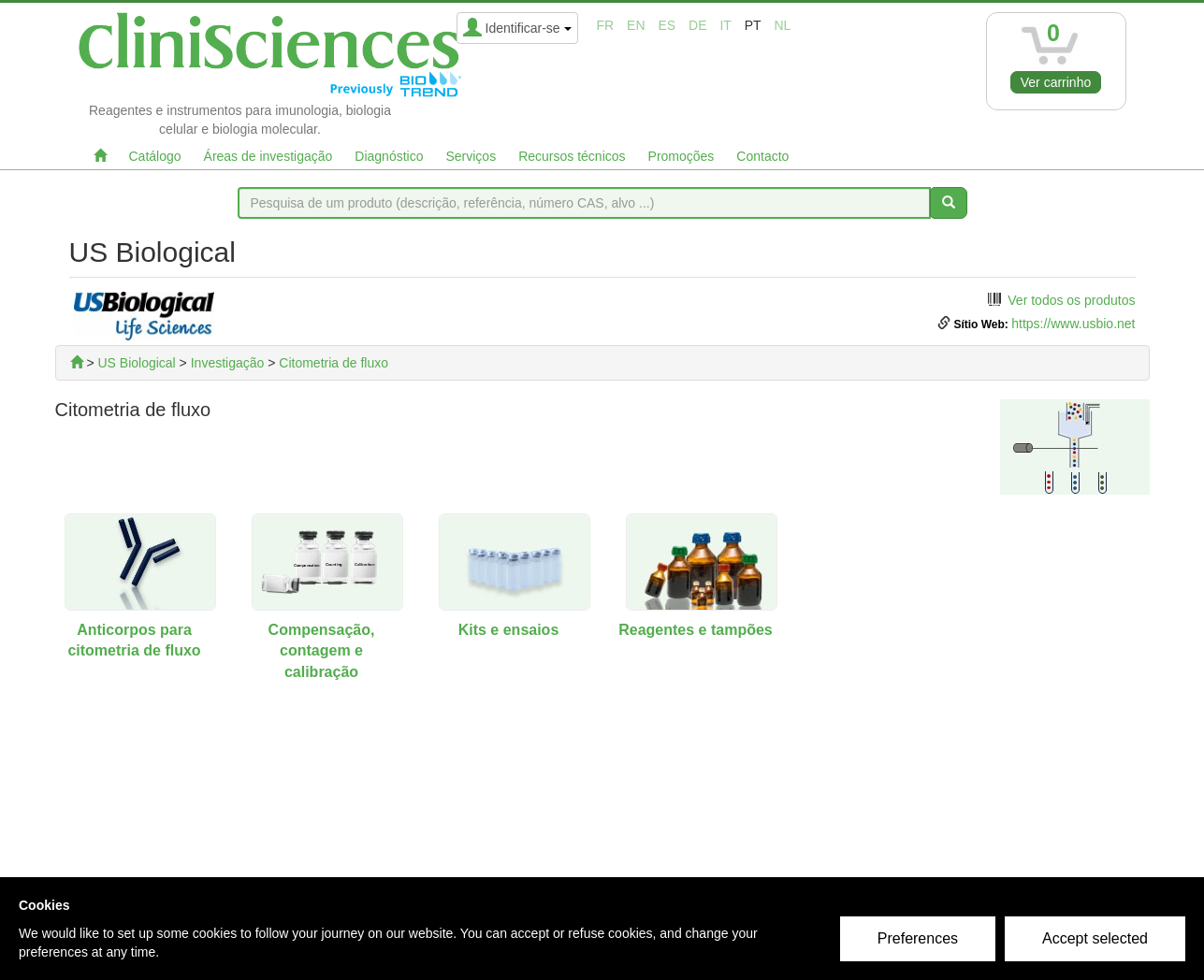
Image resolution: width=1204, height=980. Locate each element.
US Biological (136, 362)
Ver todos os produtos (1071, 300)
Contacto (762, 156)
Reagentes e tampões (695, 630)
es (666, 25)
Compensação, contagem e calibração (321, 651)
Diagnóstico (389, 156)
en (636, 25)
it (725, 25)
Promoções (681, 156)
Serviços (470, 156)
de (697, 25)
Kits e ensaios (508, 630)
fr (606, 25)
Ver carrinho (1056, 82)
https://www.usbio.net (1073, 323)
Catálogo (155, 156)
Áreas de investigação (268, 156)
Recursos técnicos (571, 156)
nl (783, 25)
